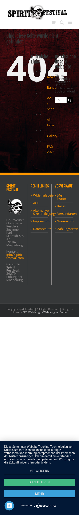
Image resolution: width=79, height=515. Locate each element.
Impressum (39, 221)
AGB (36, 203)
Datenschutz (39, 228)
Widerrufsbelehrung (39, 195)
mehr (39, 494)
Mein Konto (61, 197)
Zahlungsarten (64, 228)
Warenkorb (64, 221)
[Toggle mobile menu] (70, 22)
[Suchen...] (61, 100)
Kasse (61, 206)
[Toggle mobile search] (62, 22)
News (51, 77)
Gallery (52, 136)
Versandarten (64, 213)
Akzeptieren (39, 482)
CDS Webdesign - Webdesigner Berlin (45, 312)
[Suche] (70, 100)
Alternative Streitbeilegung (39, 212)
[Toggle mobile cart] (53, 22)
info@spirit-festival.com (15, 256)
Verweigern (39, 471)
